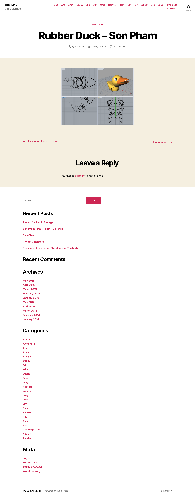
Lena (160, 5)
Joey (122, 5)
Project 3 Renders (34, 241)
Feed (55, 5)
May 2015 (29, 280)
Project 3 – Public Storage (39, 222)
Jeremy (27, 391)
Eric (88, 5)
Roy (136, 5)
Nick (25, 408)
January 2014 (31, 319)
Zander (144, 5)
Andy (70, 5)
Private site (171, 5)
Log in (26, 458)
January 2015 (31, 298)
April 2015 (29, 285)
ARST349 (11, 4)
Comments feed (33, 467)
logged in (79, 176)
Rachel (27, 412)
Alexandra (29, 344)
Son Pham (78, 47)
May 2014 (29, 302)
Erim (95, 5)
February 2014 (32, 315)
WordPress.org (32, 471)
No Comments (120, 47)
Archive (171, 8)
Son (153, 5)
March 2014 (30, 311)
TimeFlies (29, 235)
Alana (26, 339)
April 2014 (29, 306)
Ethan (26, 374)
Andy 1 (27, 356)
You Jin (27, 434)
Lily (129, 5)
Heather (112, 5)
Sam (25, 421)
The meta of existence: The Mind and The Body (52, 248)
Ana (63, 5)
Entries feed (30, 462)
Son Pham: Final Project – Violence (44, 229)
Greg (102, 5)
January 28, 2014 (98, 47)
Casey (80, 5)
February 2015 (32, 293)
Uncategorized (32, 429)
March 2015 (30, 289)
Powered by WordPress (57, 491)
